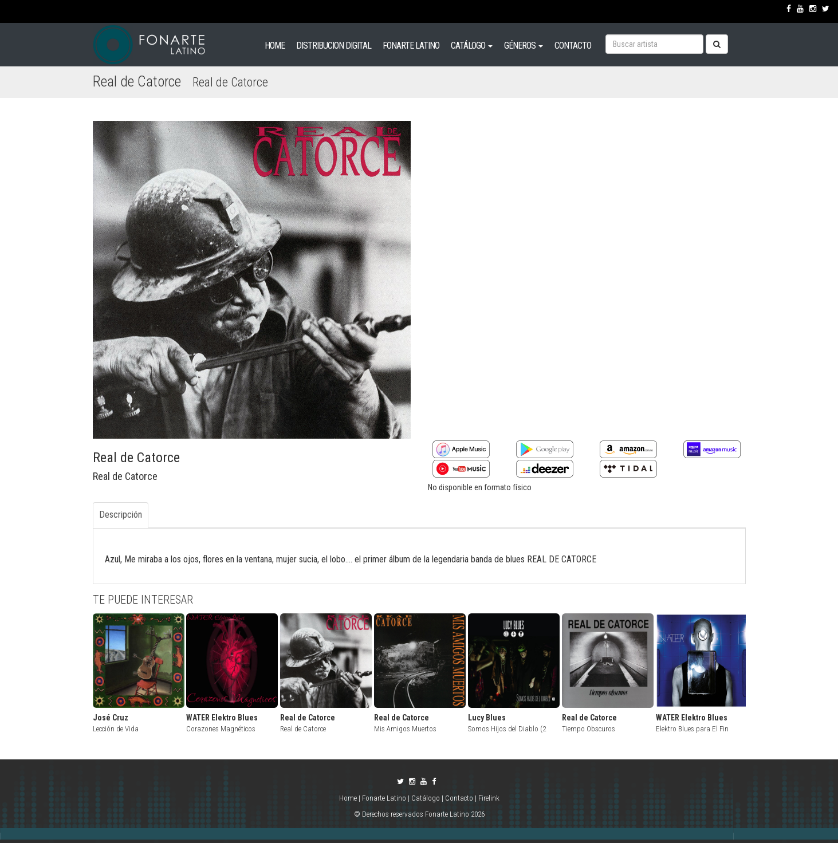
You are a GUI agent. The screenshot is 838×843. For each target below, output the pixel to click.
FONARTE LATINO (411, 45)
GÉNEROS (523, 45)
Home (349, 798)
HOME (275, 45)
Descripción (120, 514)
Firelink (488, 798)
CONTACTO (572, 45)
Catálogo (425, 798)
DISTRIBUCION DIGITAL (333, 45)
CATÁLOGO (472, 45)
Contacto (459, 798)
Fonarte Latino (384, 798)
